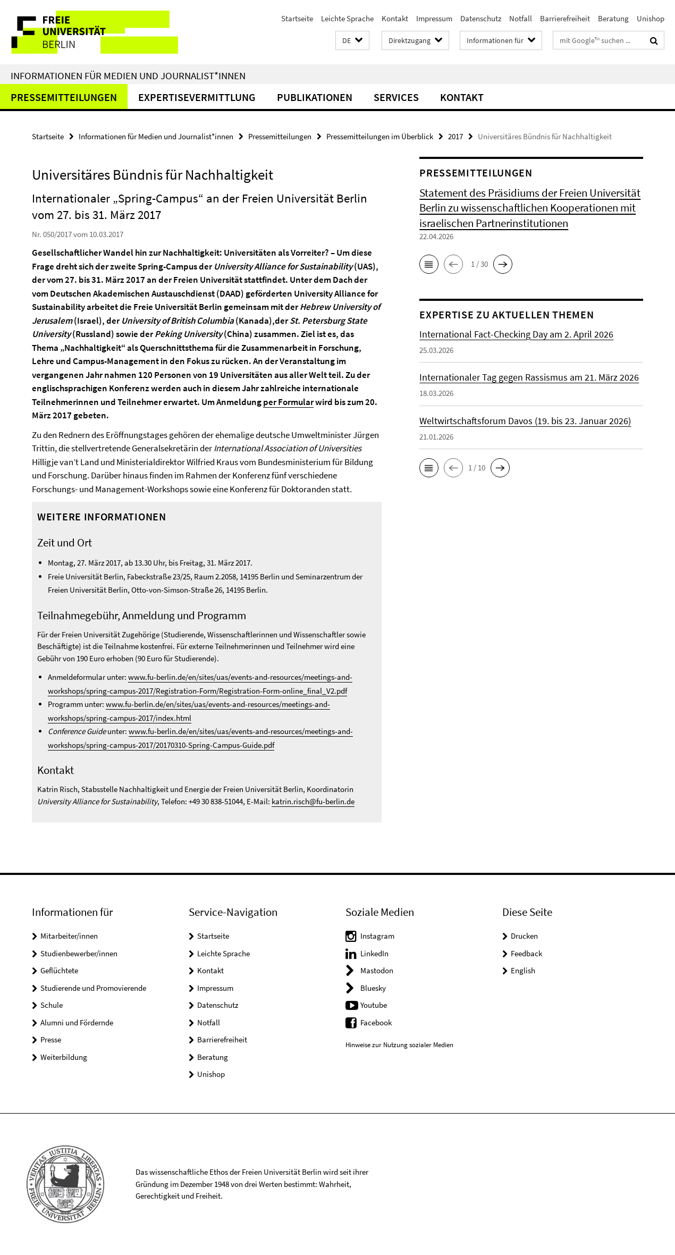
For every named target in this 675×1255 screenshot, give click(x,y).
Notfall (520, 18)
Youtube (373, 1005)
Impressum (434, 18)
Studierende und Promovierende (93, 988)
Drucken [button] (524, 936)
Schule (51, 1005)
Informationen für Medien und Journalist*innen (128, 75)
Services (396, 97)
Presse (50, 1039)
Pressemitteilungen (64, 97)
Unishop (650, 18)
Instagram (377, 936)
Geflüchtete (59, 970)
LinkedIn (374, 953)
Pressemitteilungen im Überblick (379, 136)
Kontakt (395, 18)
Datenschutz (480, 18)
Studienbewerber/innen (78, 953)
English (523, 970)
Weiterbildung (63, 1057)
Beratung (613, 18)
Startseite (297, 18)
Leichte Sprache (347, 18)
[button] (352, 40)
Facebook (376, 1022)
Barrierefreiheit (565, 18)
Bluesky (373, 988)
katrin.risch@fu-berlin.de (313, 801)
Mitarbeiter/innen (69, 936)
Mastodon (376, 970)
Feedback (526, 953)
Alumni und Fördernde (76, 1022)
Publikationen (314, 97)
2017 (455, 136)
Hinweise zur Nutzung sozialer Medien (399, 1044)
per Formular (288, 402)
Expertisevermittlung (197, 97)
